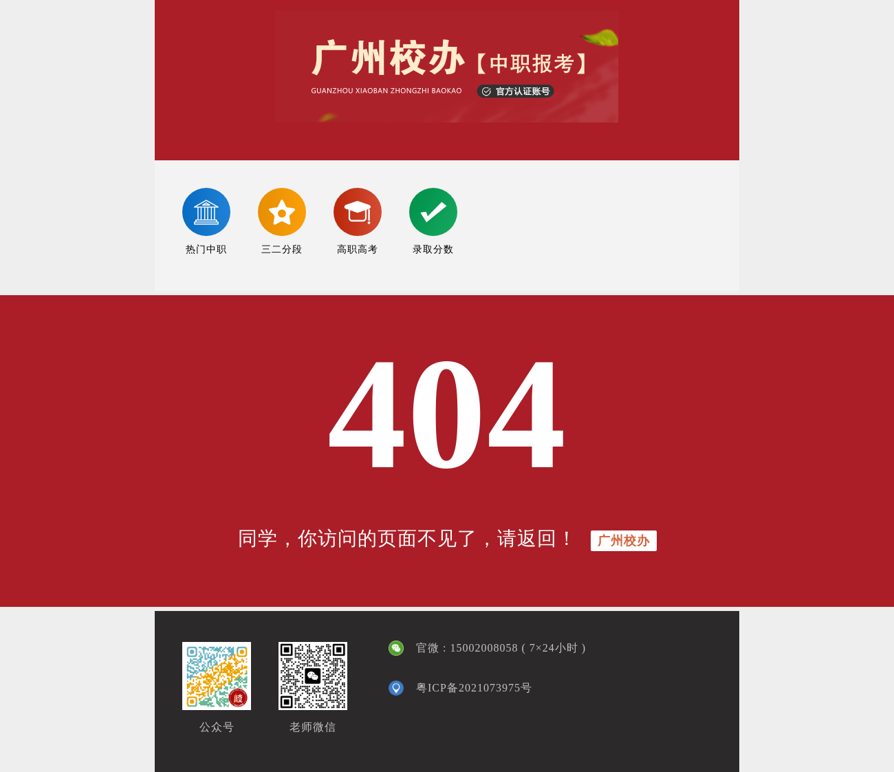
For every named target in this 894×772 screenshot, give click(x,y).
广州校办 (624, 541)
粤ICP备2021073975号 (474, 688)
